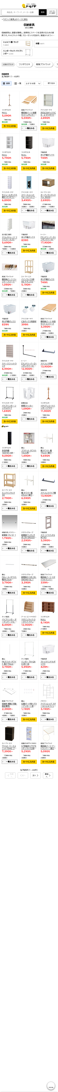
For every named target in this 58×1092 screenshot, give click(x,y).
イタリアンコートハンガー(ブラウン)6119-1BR (48, 407)
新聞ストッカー (27, 406)
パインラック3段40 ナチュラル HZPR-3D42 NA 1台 (27, 280)
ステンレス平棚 (47, 364)
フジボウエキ (24, 64)
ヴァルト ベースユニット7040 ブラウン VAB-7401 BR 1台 (9, 747)
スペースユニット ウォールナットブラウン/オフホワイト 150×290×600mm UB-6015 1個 (28, 196)
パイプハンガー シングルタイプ (9, 407)
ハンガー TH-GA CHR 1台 (28, 663)
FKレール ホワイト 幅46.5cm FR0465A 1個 (9, 578)
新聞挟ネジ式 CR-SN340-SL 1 (28, 578)
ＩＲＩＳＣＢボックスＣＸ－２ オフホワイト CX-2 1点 (48, 114)
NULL (4, 113)
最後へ (47, 775)
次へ (34, 775)
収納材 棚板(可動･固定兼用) (9, 705)
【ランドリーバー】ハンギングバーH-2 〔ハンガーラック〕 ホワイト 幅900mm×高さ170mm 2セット (48, 238)
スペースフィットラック (9, 365)
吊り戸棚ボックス (47, 155)
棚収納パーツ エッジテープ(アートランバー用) (9, 280)
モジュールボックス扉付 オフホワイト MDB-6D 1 (9, 196)
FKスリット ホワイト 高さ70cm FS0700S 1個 (9, 663)
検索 (43, 12)
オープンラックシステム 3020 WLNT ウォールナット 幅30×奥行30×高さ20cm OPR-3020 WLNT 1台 (48, 196)
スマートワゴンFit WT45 (48, 536)
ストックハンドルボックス (48, 663)
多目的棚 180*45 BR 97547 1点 (7, 452)
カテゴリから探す (52, 12)
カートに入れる (10, 126)
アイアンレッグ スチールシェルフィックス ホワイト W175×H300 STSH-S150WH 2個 (48, 705)
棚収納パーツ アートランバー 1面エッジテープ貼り (48, 747)
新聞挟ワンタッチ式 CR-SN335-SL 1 (28, 536)
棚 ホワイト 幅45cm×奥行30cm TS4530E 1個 (27, 494)
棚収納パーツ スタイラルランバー (48, 578)
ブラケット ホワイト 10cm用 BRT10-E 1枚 (28, 452)
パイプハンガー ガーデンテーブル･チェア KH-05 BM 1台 (9, 621)
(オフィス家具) (29, 27)
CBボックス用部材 (28, 321)
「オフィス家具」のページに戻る (15, 19)
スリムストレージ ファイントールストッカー (9, 238)
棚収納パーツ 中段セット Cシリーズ (48, 322)
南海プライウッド (43, 64)
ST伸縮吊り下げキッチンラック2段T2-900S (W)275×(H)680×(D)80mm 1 (28, 747)
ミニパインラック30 (8, 494)
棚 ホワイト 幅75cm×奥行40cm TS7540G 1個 (47, 452)
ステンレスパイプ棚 (48, 493)
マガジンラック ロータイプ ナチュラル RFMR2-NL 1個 (28, 621)
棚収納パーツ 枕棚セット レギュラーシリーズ (29, 114)
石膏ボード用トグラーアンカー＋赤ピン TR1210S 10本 (29, 705)
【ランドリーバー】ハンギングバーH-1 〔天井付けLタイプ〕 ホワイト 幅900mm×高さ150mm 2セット (29, 365)
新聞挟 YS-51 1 (9, 535)
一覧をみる (29, 128)
